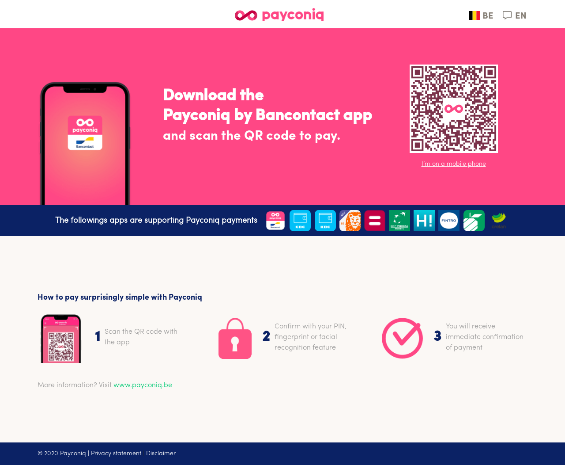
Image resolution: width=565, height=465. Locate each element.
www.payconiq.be (142, 385)
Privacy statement (116, 453)
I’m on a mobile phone (454, 164)
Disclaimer (161, 453)
